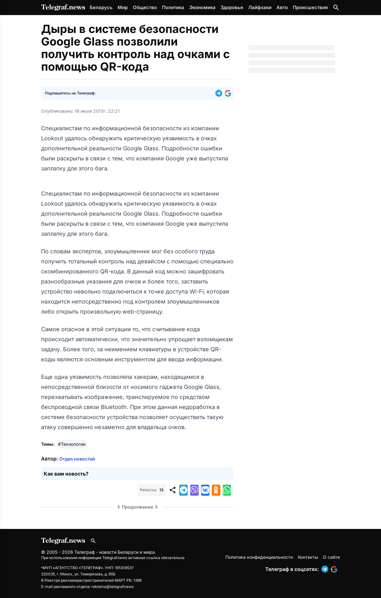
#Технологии (71, 444)
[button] (220, 93)
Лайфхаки (259, 7)
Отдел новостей (77, 458)
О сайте (331, 557)
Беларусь (101, 7)
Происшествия (310, 7)
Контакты (308, 557)
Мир (123, 7)
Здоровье (232, 7)
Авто (282, 7)
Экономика (202, 7)
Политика (173, 7)
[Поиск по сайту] (336, 7)
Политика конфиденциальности (259, 557)
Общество (145, 7)
